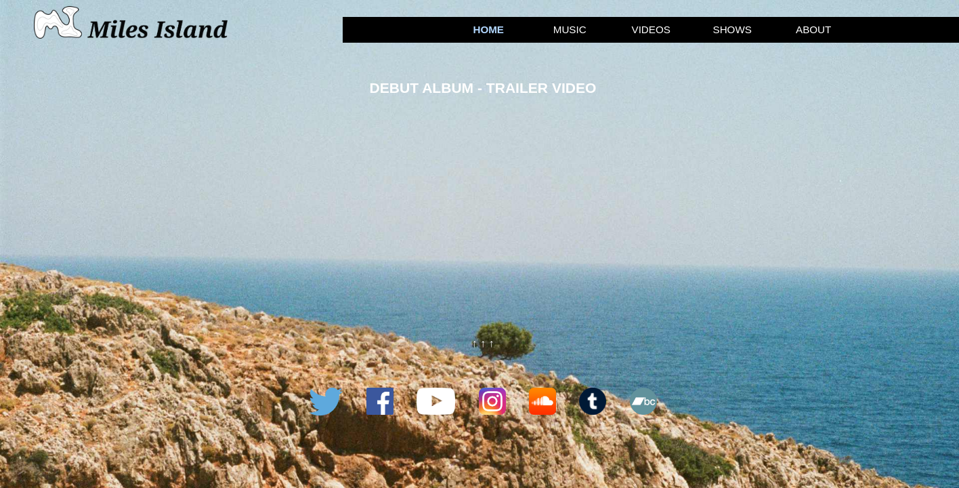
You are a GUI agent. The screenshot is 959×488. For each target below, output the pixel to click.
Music (570, 29)
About (813, 29)
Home (488, 29)
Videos (651, 29)
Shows (732, 29)
